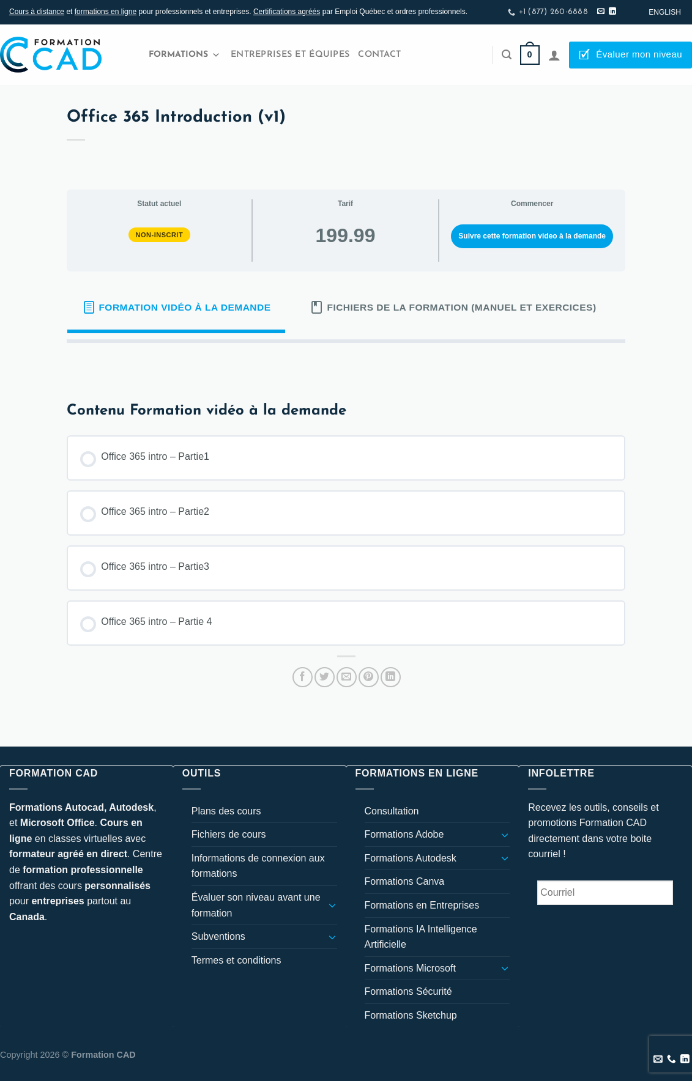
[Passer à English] (664, 12)
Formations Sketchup (411, 1015)
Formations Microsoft (410, 968)
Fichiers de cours (229, 834)
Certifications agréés (286, 11)
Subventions (218, 936)
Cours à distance (36, 11)
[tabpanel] (346, 362)
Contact (379, 54)
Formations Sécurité (408, 991)
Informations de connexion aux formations (258, 866)
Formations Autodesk (410, 858)
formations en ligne (105, 11)
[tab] (176, 307)
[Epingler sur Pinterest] (369, 677)
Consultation (392, 811)
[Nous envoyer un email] (601, 11)
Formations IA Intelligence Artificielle (421, 937)
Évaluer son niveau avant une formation (256, 905)
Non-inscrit (160, 234)
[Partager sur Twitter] (324, 677)
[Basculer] (332, 905)
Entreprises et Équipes (290, 54)
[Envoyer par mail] (347, 677)
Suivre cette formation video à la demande (532, 236)
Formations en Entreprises (422, 905)
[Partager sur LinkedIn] (391, 677)
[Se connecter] (554, 55)
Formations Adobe (404, 834)
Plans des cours (226, 811)
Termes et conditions (236, 960)
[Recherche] (507, 55)
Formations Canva (405, 881)
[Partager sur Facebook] (302, 677)
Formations (184, 55)
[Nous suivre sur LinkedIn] (612, 11)
